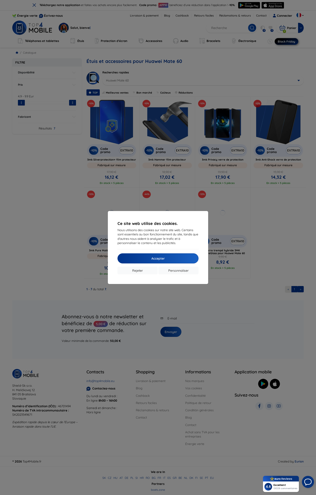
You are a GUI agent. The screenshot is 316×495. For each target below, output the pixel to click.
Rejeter (137, 270)
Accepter (158, 258)
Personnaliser (178, 270)
